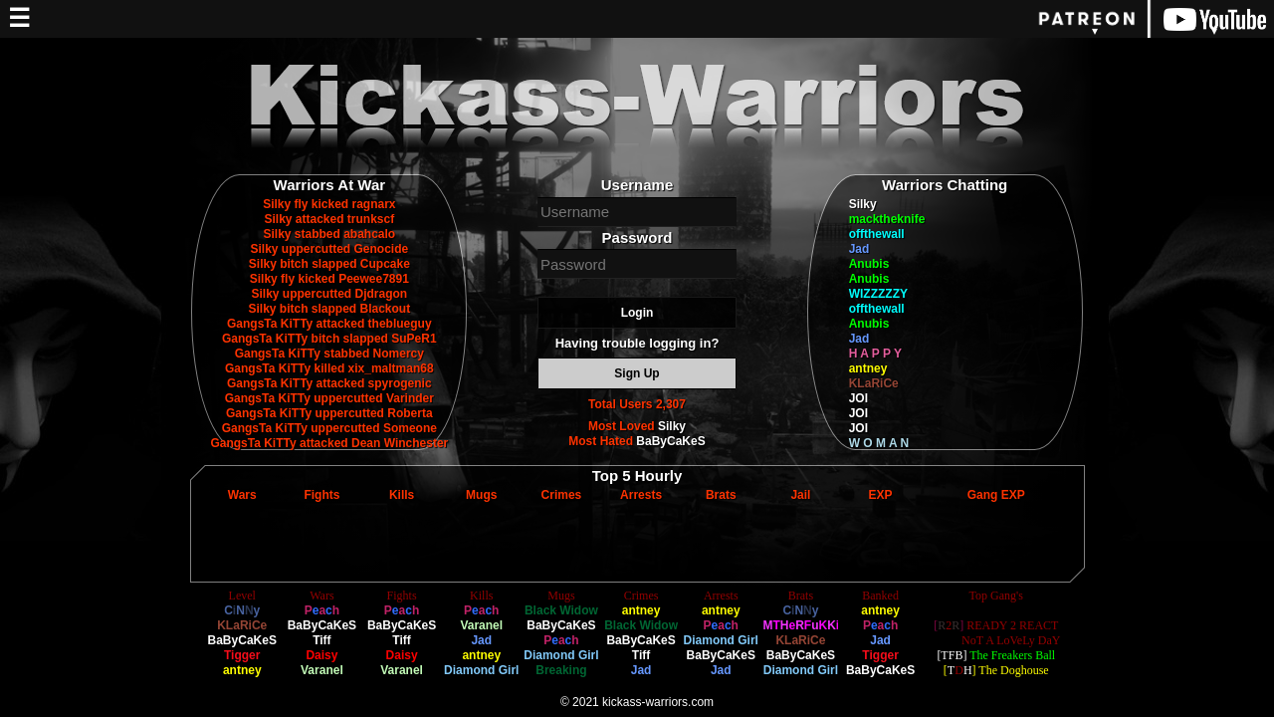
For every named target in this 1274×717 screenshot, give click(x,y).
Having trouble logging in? (637, 343)
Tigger (242, 655)
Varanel (322, 670)
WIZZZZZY (878, 294)
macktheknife (887, 219)
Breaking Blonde (560, 677)
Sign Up (636, 373)
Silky (672, 426)
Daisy (321, 655)
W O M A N (879, 443)
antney (868, 368)
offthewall (877, 234)
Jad (859, 249)
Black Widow (561, 610)
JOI (858, 398)
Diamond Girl (481, 670)
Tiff (321, 640)
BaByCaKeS (670, 441)
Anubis (869, 264)
